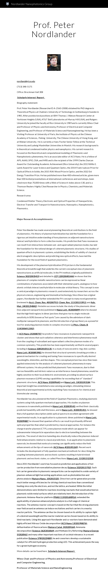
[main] (54, 29)
